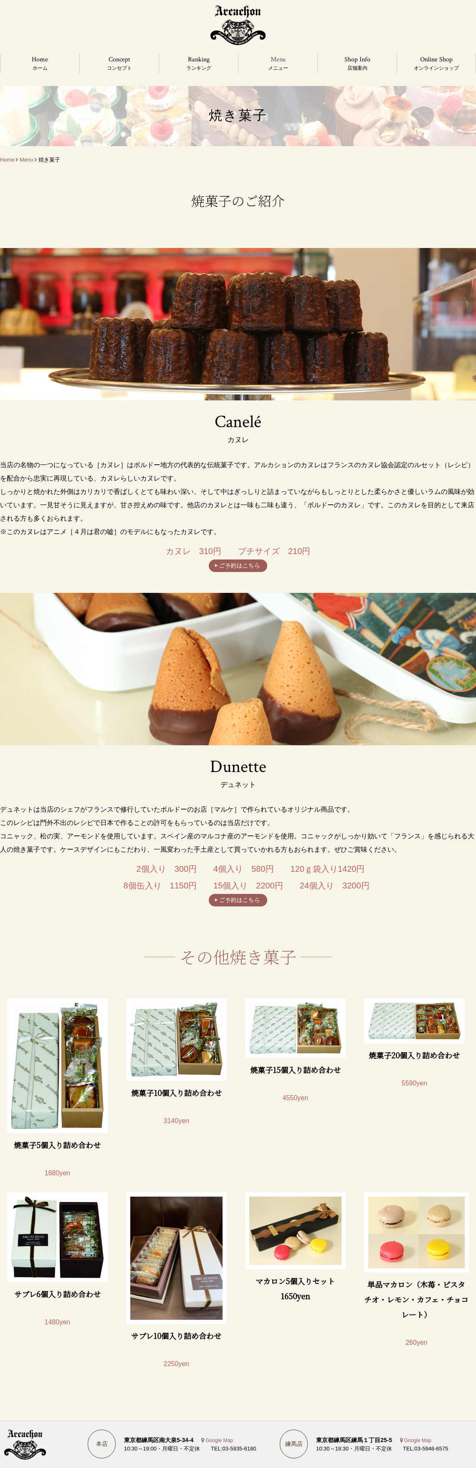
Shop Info (357, 59)
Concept (119, 59)
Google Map (219, 1440)
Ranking (199, 59)
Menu (278, 59)
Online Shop (436, 59)
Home (40, 59)
